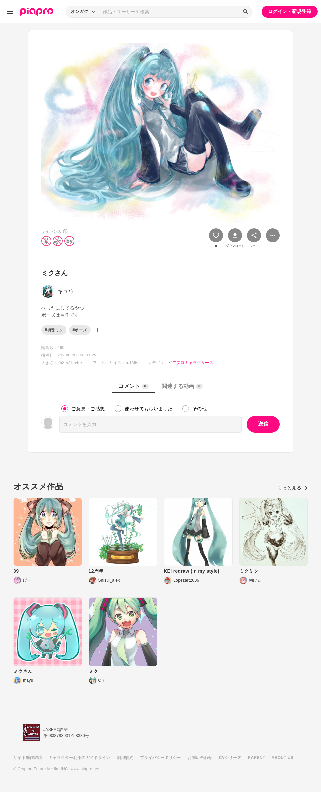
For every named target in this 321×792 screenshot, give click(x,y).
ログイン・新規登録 (289, 11)
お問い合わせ (200, 757)
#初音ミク (54, 330)
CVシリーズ (230, 757)
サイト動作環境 (27, 757)
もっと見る (292, 487)
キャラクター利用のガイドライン (79, 757)
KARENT (256, 757)
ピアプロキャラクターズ (190, 362)
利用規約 (125, 757)
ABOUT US (282, 757)
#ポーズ (79, 330)
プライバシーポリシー (160, 757)
